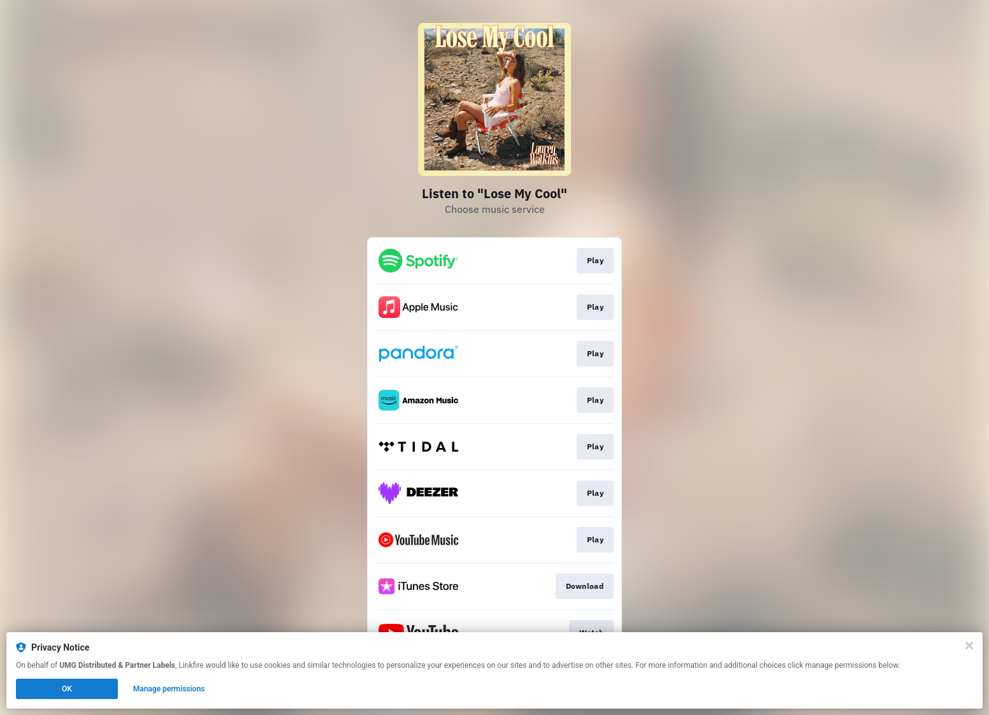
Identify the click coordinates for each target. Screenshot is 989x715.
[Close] (969, 645)
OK (67, 688)
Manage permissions (169, 688)
